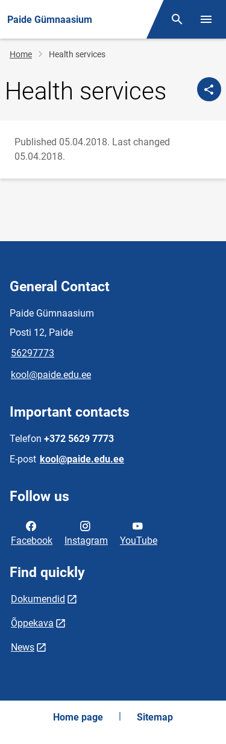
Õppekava (32, 623)
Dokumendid (38, 599)
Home (21, 54)
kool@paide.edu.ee (51, 374)
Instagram (86, 532)
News (22, 647)
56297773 (32, 353)
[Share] (209, 89)
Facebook (31, 532)
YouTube (138, 532)
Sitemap (155, 717)
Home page (78, 717)
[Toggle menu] (206, 19)
